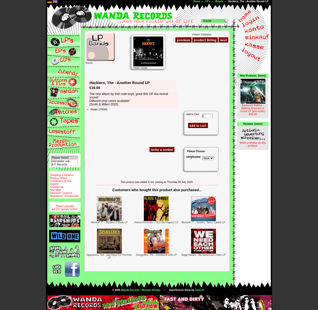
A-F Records (65, 164)
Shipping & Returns (62, 175)
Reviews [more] (252, 124)
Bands (219, 1)
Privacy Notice (58, 178)
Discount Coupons (61, 192)
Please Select (65, 157)
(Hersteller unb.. (65, 161)
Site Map (55, 189)
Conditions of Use (61, 180)
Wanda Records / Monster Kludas (140, 290)
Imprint (54, 183)
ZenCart (199, 290)
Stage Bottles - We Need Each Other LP (203, 255)
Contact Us (56, 186)
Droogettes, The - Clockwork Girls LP (156, 255)
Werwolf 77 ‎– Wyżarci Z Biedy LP (109, 222)
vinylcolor (193, 157)
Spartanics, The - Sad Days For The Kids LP (109, 256)
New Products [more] (253, 75)
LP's (207, 1)
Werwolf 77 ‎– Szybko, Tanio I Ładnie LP (203, 222)
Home (196, 1)
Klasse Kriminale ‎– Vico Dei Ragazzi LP (156, 222)
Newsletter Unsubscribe (64, 195)
